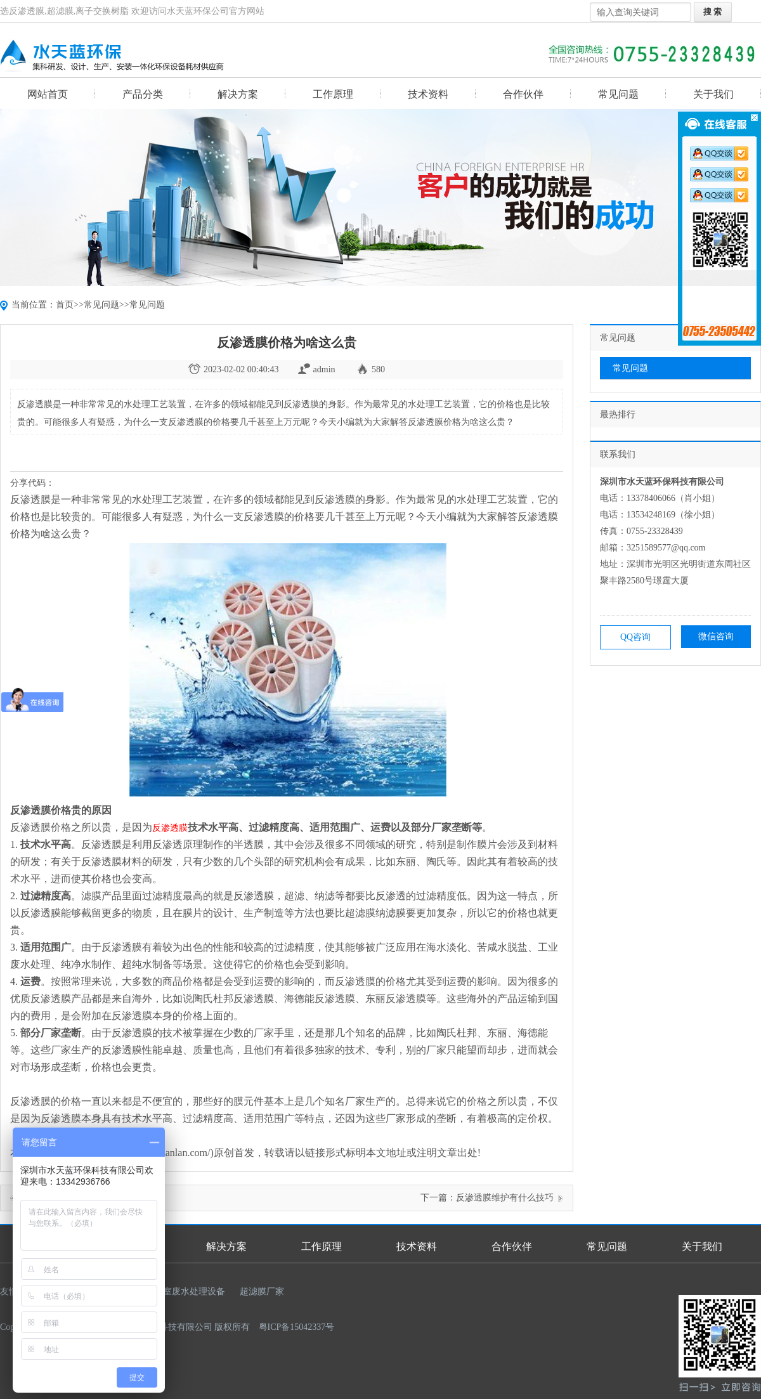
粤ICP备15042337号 (297, 1327)
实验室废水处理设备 (185, 1291)
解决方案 (238, 94)
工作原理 (333, 94)
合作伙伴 (523, 94)
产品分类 (142, 94)
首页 (65, 304)
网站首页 (47, 94)
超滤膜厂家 (262, 1291)
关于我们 (713, 94)
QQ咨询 (635, 637)
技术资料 (428, 94)
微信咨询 (716, 636)
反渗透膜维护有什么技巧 (505, 1197)
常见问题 (618, 94)
